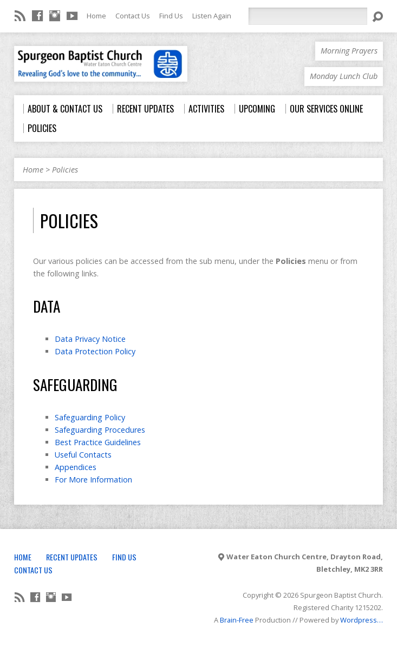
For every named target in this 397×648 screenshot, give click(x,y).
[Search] (307, 16)
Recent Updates (71, 557)
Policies (65, 169)
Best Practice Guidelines (98, 442)
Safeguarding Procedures (100, 430)
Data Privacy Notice (90, 339)
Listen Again (211, 16)
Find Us (171, 16)
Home (96, 16)
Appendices (75, 467)
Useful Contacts (83, 454)
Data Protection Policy (95, 351)
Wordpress (358, 620)
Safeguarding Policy (90, 417)
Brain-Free (236, 620)
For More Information (93, 479)
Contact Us (132, 16)
